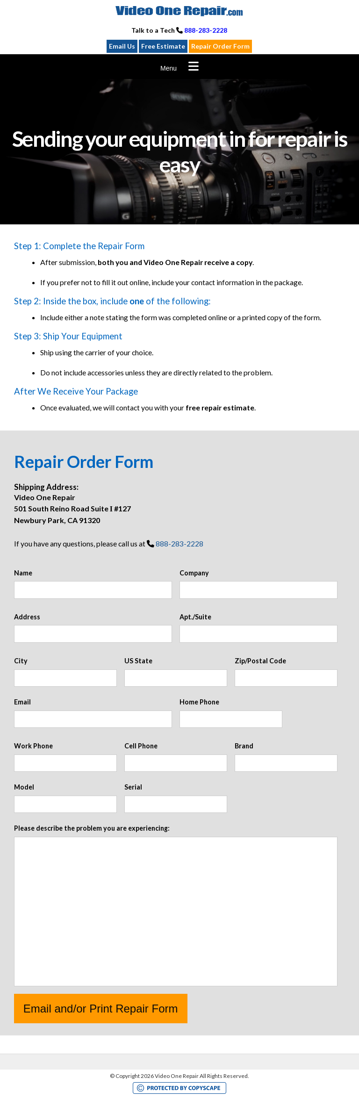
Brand (244, 746)
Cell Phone (141, 746)
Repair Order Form (220, 46)
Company (194, 573)
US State (138, 661)
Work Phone (33, 746)
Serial (133, 787)
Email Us (122, 46)
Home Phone (199, 702)
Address (27, 617)
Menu (168, 68)
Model (24, 787)
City (21, 661)
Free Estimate (163, 46)
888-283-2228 (205, 30)
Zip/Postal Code (260, 661)
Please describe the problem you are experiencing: (92, 828)
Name (23, 573)
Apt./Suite (195, 617)
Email (22, 702)
